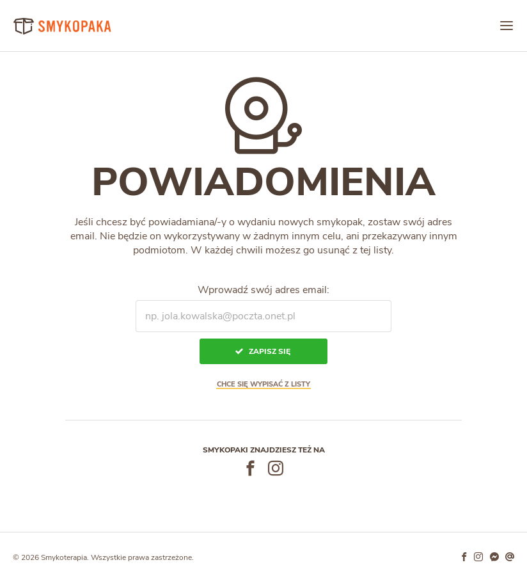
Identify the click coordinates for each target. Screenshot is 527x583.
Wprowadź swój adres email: (263, 290)
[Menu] (506, 25)
